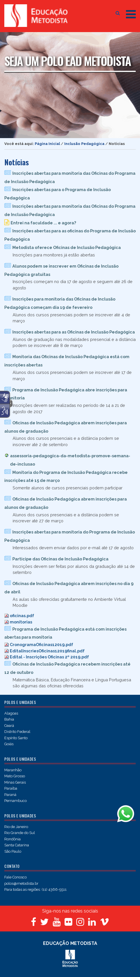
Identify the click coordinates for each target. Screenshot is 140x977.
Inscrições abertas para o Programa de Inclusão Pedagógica (57, 193)
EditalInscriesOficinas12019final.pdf (47, 650)
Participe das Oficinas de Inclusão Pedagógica (60, 558)
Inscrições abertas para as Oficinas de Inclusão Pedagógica (73, 331)
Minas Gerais (15, 782)
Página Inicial (47, 144)
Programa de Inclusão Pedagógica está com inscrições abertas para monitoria (65, 633)
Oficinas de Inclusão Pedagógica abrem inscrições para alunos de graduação (65, 426)
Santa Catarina (16, 845)
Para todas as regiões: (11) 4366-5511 (35, 889)
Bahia (9, 719)
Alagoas (11, 713)
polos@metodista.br (21, 883)
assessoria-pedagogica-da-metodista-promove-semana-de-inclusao (70, 459)
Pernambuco (15, 801)
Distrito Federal (17, 731)
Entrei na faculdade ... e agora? (43, 222)
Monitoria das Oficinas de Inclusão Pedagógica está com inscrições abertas (66, 360)
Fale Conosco (15, 877)
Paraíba (10, 788)
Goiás (8, 744)
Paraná (10, 794)
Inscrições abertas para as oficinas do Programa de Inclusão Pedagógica (70, 235)
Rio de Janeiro (16, 827)
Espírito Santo (16, 738)
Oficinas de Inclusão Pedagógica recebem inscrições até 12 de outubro (67, 668)
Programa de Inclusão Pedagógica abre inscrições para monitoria (65, 394)
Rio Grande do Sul (19, 833)
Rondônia (12, 839)
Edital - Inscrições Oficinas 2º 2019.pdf (49, 656)
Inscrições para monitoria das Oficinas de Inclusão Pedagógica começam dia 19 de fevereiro (59, 303)
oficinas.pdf (22, 615)
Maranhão (13, 770)
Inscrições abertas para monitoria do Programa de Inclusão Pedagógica (69, 536)
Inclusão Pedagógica (84, 144)
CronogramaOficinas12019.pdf (41, 644)
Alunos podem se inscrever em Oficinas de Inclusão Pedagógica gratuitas (61, 270)
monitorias (21, 621)
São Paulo (12, 851)
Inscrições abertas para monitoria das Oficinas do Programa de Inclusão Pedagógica (69, 177)
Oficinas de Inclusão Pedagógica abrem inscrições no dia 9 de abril (68, 587)
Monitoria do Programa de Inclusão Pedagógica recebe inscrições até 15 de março (66, 476)
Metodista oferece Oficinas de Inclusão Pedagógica (66, 247)
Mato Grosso (14, 776)
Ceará (9, 725)
